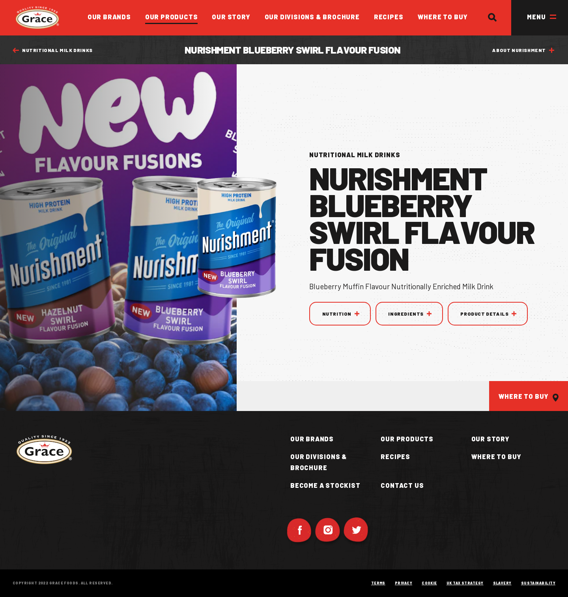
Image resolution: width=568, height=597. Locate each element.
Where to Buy (443, 16)
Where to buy (496, 456)
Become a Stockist (325, 485)
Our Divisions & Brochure (312, 16)
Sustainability (538, 583)
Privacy (403, 583)
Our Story (231, 16)
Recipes (389, 16)
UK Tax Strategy (465, 583)
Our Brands (109, 16)
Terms (378, 583)
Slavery (502, 583)
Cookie (429, 583)
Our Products (171, 16)
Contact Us (402, 485)
